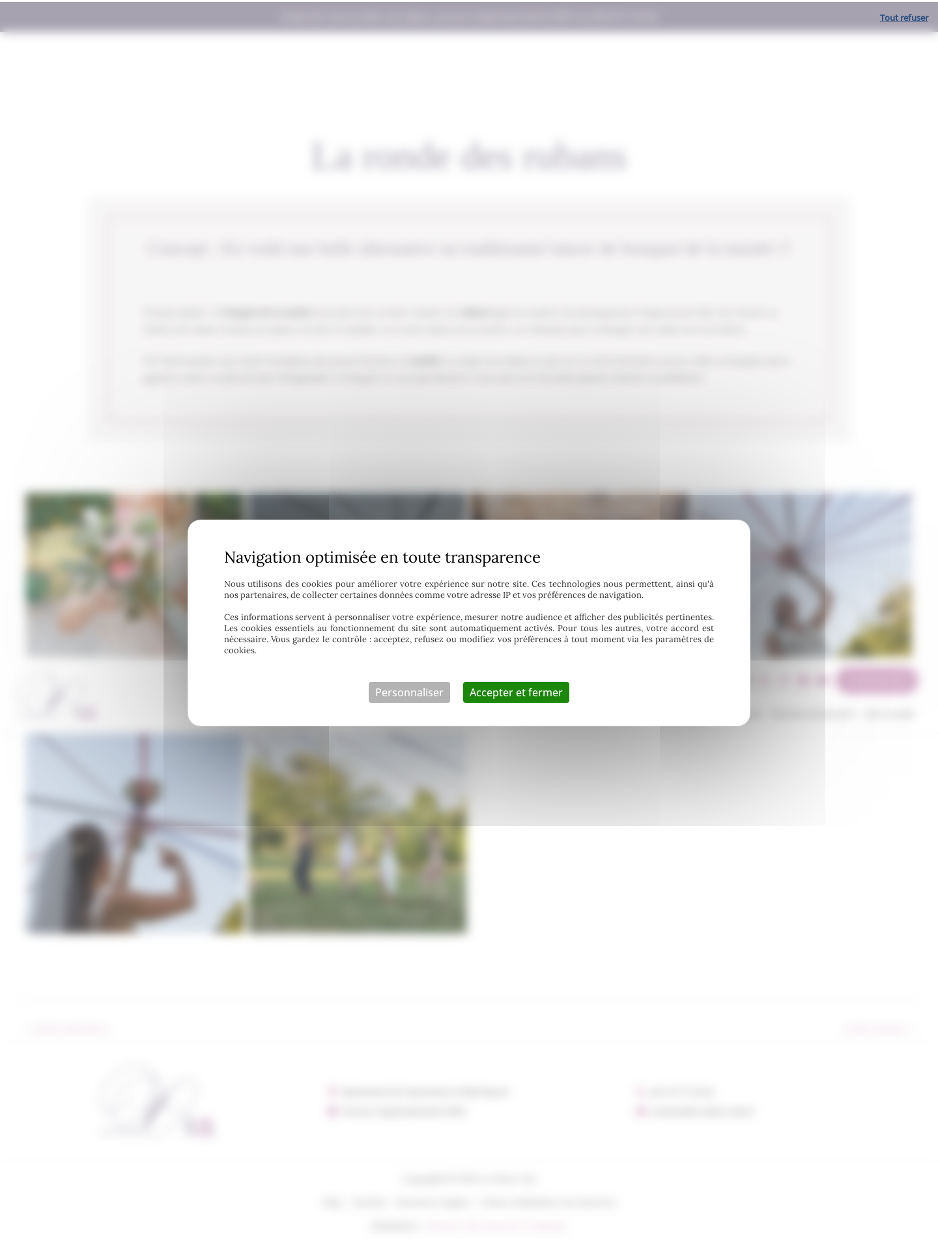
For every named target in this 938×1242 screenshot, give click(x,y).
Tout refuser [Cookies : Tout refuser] (904, 16)
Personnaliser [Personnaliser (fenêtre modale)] (409, 690)
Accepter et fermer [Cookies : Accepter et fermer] (516, 690)
